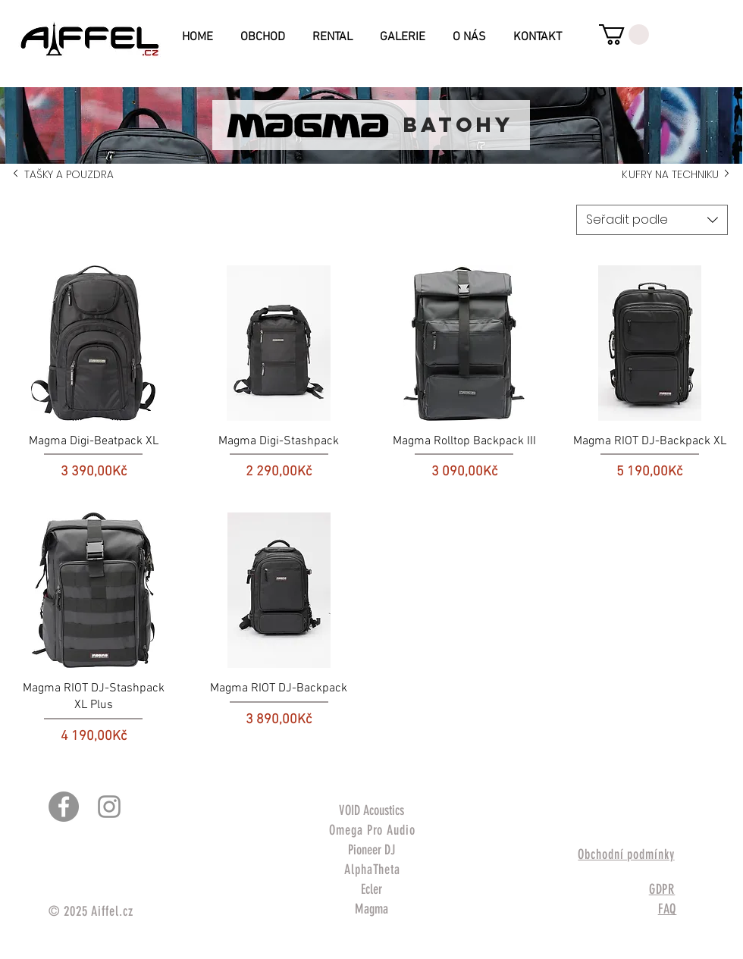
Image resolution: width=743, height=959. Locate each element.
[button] (624, 34)
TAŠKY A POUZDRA (66, 174)
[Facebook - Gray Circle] (64, 806)
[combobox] (652, 220)
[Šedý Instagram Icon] (109, 806)
